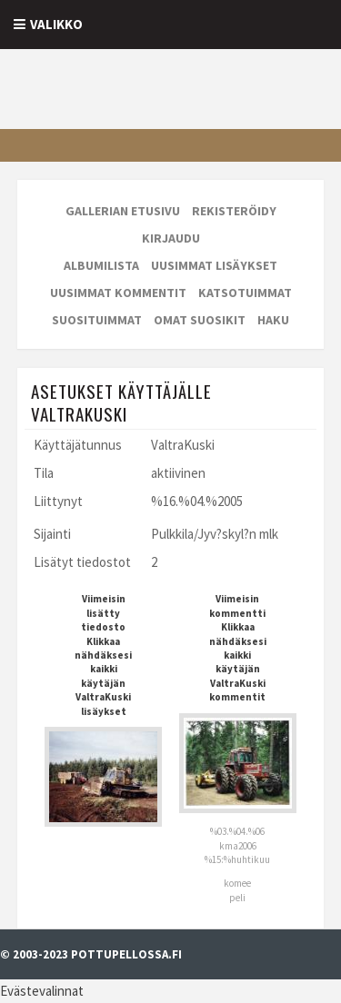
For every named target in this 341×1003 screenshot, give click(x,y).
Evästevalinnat (42, 990)
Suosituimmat (97, 320)
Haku (273, 320)
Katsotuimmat (245, 292)
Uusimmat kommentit (118, 292)
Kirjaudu (171, 238)
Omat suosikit (200, 320)
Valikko (56, 24)
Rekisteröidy (234, 211)
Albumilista (101, 265)
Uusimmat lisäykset (214, 265)
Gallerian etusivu (122, 211)
